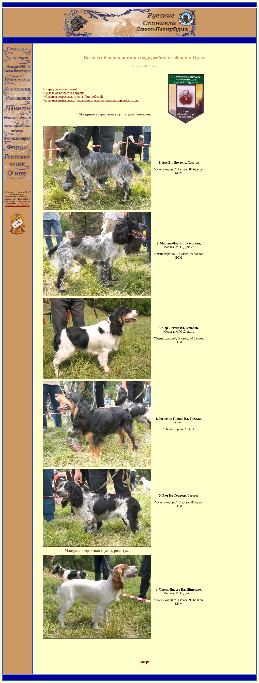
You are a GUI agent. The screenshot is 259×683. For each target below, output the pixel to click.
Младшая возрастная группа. (64, 93)
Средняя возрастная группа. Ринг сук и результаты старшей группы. (91, 100)
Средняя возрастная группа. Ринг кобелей (73, 96)
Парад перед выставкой (60, 89)
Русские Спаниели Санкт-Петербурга (17, 204)
